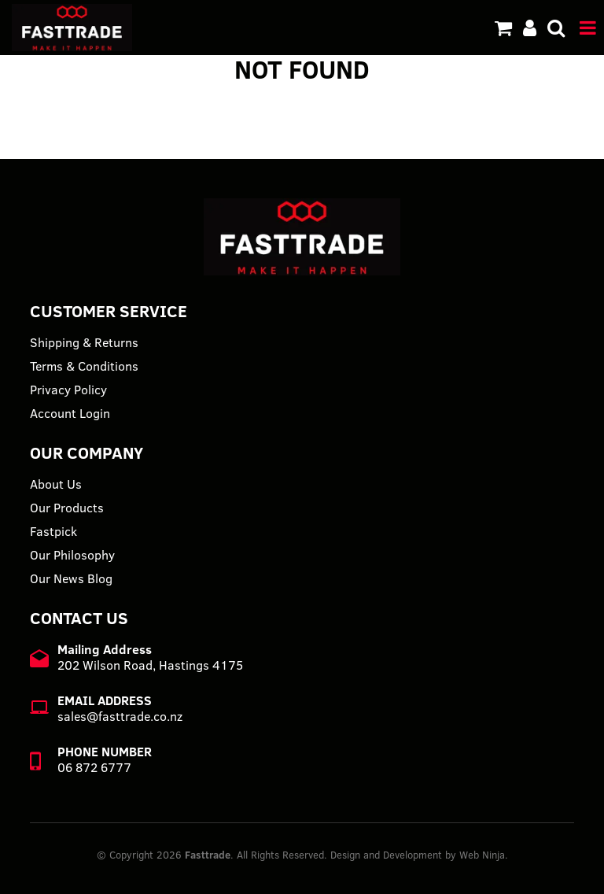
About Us (56, 484)
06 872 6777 (94, 767)
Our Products (67, 507)
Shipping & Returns (84, 342)
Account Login (70, 413)
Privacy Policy (68, 389)
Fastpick (53, 531)
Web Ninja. (483, 855)
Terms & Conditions (84, 366)
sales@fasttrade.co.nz (119, 716)
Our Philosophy (72, 555)
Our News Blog (71, 578)
